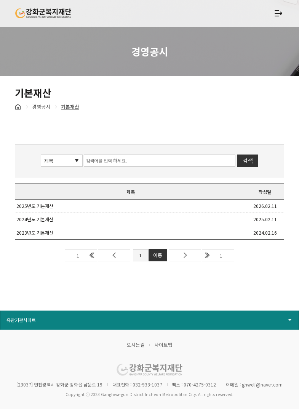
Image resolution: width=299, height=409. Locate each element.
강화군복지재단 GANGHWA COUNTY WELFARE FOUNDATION (43, 13)
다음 (185, 255)
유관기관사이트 (21, 320)
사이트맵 (163, 344)
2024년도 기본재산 (34, 219)
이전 (114, 255)
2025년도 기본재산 (34, 206)
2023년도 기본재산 (34, 232)
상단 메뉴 (278, 13)
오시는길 (135, 344)
